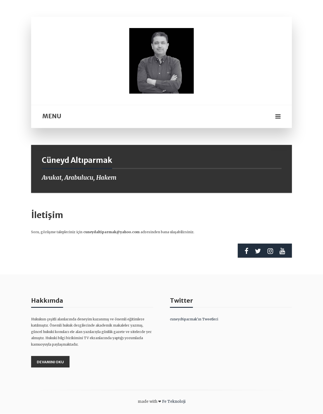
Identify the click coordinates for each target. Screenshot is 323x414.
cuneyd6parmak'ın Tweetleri (194, 319)
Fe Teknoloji (174, 401)
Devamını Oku (50, 361)
